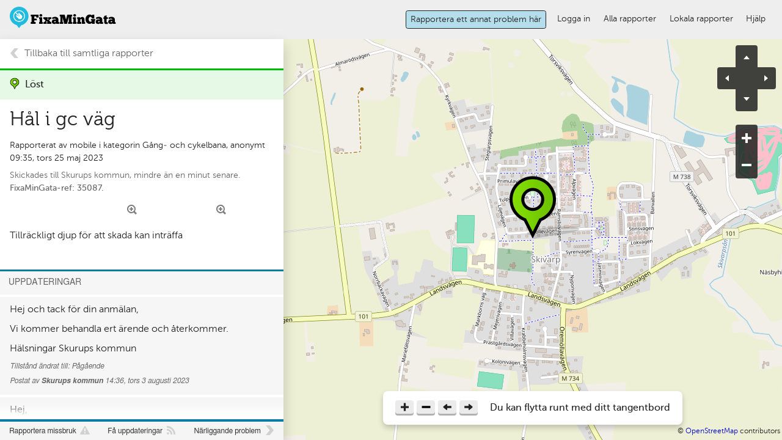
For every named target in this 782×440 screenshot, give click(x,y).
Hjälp (756, 18)
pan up (747, 56)
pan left (732, 78)
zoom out (747, 165)
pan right (761, 78)
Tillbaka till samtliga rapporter (88, 53)
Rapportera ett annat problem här (476, 19)
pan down (747, 100)
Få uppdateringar (135, 431)
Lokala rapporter (701, 18)
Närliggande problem (227, 431)
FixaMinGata (63, 17)
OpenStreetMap (711, 431)
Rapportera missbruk (42, 431)
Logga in (573, 18)
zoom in (747, 138)
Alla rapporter (630, 18)
